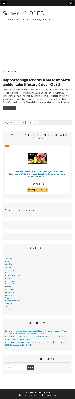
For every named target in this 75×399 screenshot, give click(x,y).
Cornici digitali (10, 270)
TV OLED (8, 306)
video (7, 309)
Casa (7, 261)
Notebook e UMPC (12, 289)
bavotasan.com (50, 395)
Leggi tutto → (9, 108)
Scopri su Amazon (39, 189)
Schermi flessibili (12, 301)
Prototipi (8, 295)
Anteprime (9, 256)
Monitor (8, 287)
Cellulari (8, 264)
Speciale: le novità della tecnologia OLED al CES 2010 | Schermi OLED (32, 331)
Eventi (7, 273)
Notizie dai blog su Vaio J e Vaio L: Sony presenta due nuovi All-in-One (32, 342)
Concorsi (8, 267)
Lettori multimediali (12, 284)
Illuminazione (10, 281)
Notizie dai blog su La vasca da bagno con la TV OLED (26, 336)
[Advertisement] (37, 46)
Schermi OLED (24, 13)
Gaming (8, 278)
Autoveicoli (9, 258)
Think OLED (9, 303)
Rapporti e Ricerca (12, 298)
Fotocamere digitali (12, 275)
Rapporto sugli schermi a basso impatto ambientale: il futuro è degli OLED (36, 82)
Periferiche (9, 292)
